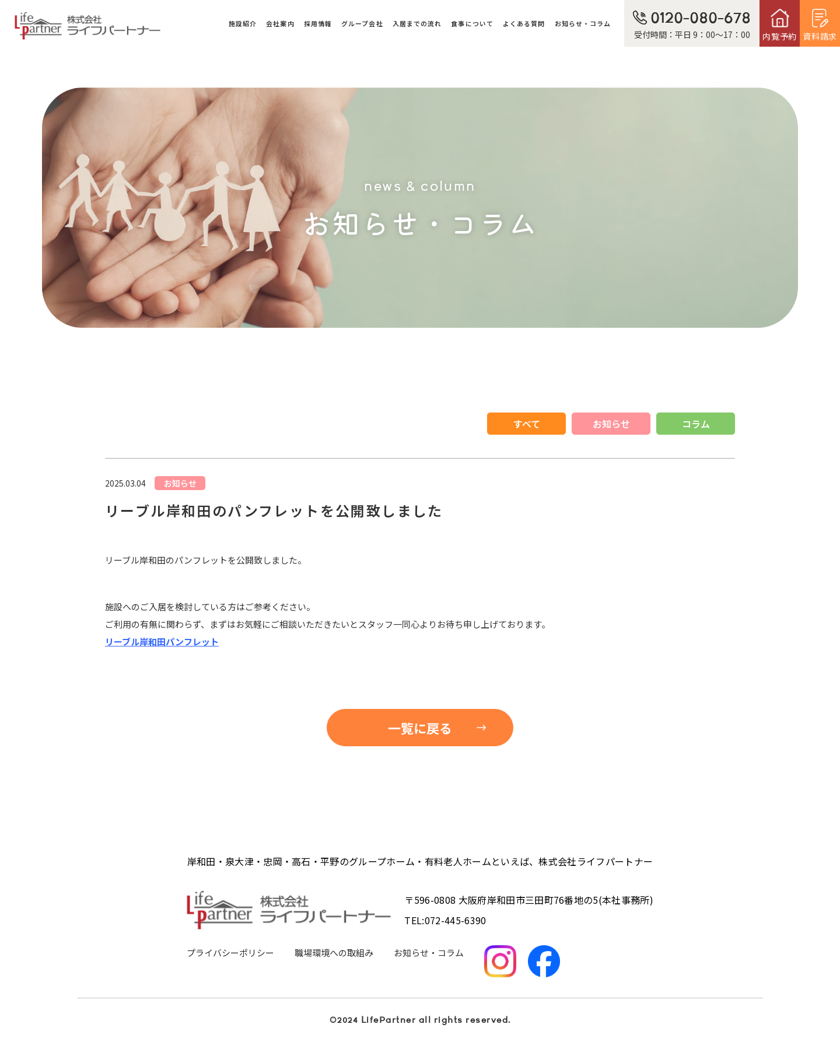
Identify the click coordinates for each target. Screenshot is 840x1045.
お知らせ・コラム (583, 23)
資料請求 (820, 36)
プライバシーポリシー (230, 952)
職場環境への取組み (334, 952)
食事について (472, 23)
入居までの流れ (417, 23)
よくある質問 (524, 23)
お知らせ (611, 424)
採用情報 (318, 23)
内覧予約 (779, 36)
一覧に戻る (420, 727)
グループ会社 (362, 23)
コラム (696, 424)
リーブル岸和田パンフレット (162, 641)
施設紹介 (243, 23)
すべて (526, 424)
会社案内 (280, 23)
